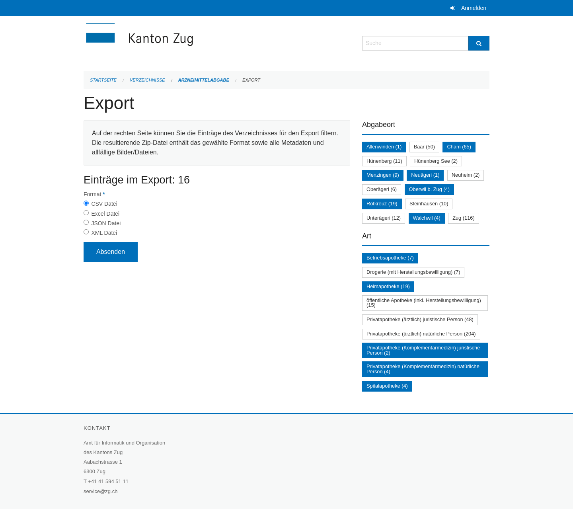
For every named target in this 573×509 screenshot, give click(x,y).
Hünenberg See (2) (436, 161)
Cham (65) (459, 147)
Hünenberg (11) (384, 161)
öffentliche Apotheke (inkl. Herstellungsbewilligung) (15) (423, 302)
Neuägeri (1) (425, 175)
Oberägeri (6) (381, 189)
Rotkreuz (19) (382, 204)
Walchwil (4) (426, 218)
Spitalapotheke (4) (387, 386)
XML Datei (104, 233)
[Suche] (478, 43)
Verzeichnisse (147, 80)
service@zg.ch (100, 491)
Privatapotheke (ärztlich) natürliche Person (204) (421, 334)
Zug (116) (463, 218)
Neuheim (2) (465, 175)
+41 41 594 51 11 (108, 481)
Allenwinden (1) (383, 147)
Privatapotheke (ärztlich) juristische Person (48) (420, 319)
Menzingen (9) (382, 175)
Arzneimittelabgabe (203, 80)
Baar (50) (424, 147)
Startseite (103, 80)
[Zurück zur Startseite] (187, 42)
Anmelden (473, 8)
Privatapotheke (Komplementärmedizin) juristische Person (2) (423, 350)
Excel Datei (105, 214)
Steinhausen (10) (428, 204)
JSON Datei (106, 223)
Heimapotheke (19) (388, 286)
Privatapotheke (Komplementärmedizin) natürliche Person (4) (422, 368)
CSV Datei (104, 204)
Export (251, 80)
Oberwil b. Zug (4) (429, 189)
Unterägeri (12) (383, 218)
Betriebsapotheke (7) (390, 258)
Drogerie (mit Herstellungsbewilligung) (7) (413, 272)
